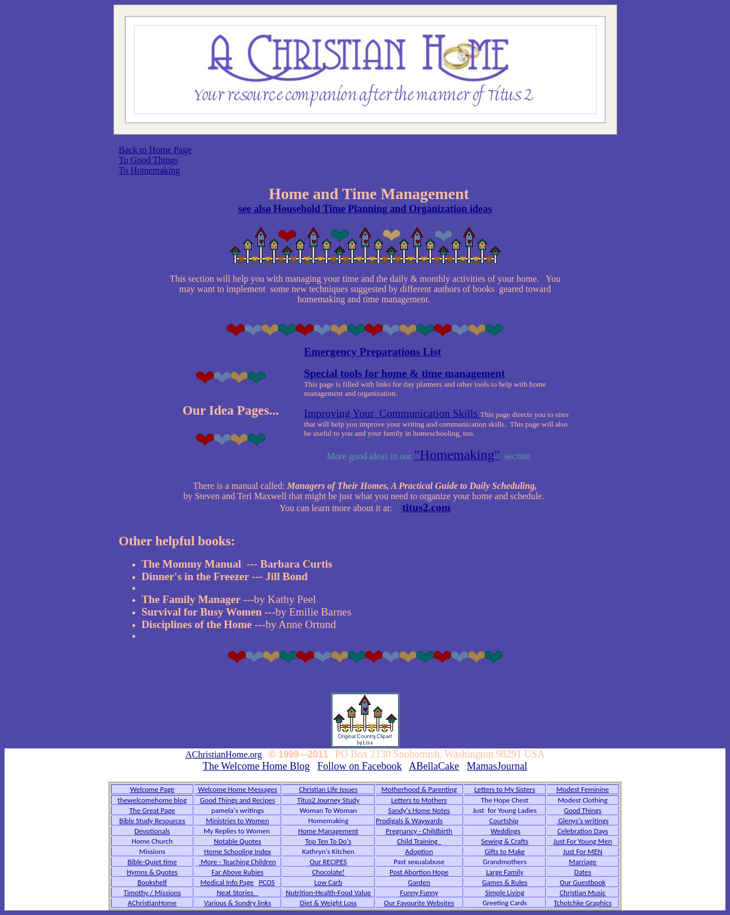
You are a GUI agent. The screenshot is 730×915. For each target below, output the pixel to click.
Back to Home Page (155, 150)
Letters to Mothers (419, 800)
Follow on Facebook (360, 766)
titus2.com (426, 507)
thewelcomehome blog (152, 800)
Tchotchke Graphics (583, 902)
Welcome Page (152, 789)
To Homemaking (149, 170)
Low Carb (328, 882)
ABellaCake (434, 766)
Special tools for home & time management (404, 373)
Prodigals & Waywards (409, 820)
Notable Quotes (237, 841)
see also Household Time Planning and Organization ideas (365, 208)
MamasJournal (497, 766)
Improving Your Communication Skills (392, 413)
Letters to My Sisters (505, 789)
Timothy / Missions (152, 892)
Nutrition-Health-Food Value (328, 892)
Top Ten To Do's (328, 841)
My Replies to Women (237, 831)
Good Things (583, 810)
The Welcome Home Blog (256, 766)
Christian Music (582, 892)
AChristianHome (152, 902)
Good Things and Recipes (237, 800)
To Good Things (148, 160)
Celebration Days (582, 831)
